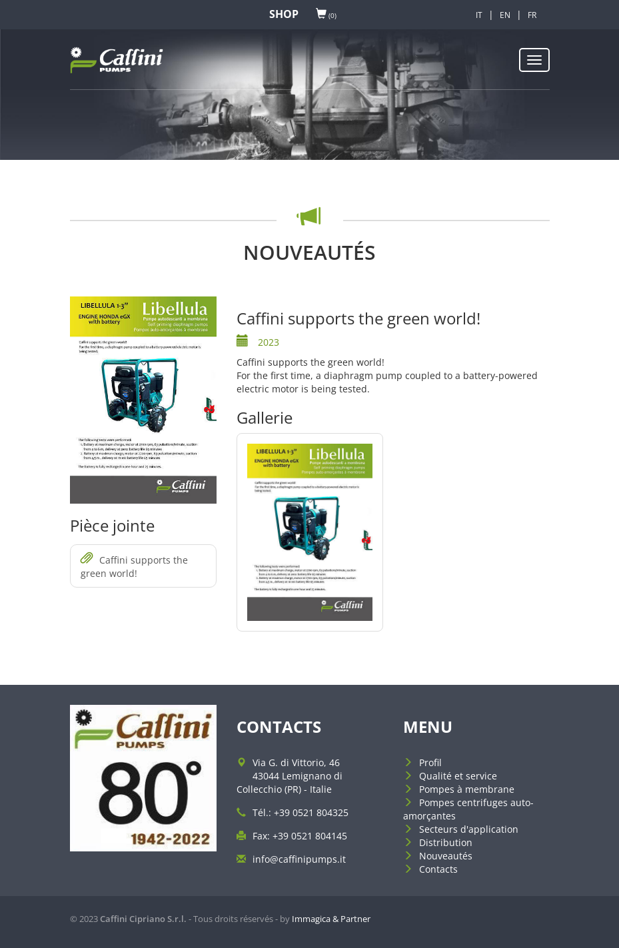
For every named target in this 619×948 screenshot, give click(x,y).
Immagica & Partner (331, 919)
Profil (430, 762)
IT (479, 15)
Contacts (438, 869)
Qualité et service (458, 775)
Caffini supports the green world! (134, 566)
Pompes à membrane (466, 789)
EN (505, 15)
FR (532, 15)
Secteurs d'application (468, 829)
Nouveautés (445, 855)
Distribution (445, 842)
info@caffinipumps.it (299, 859)
